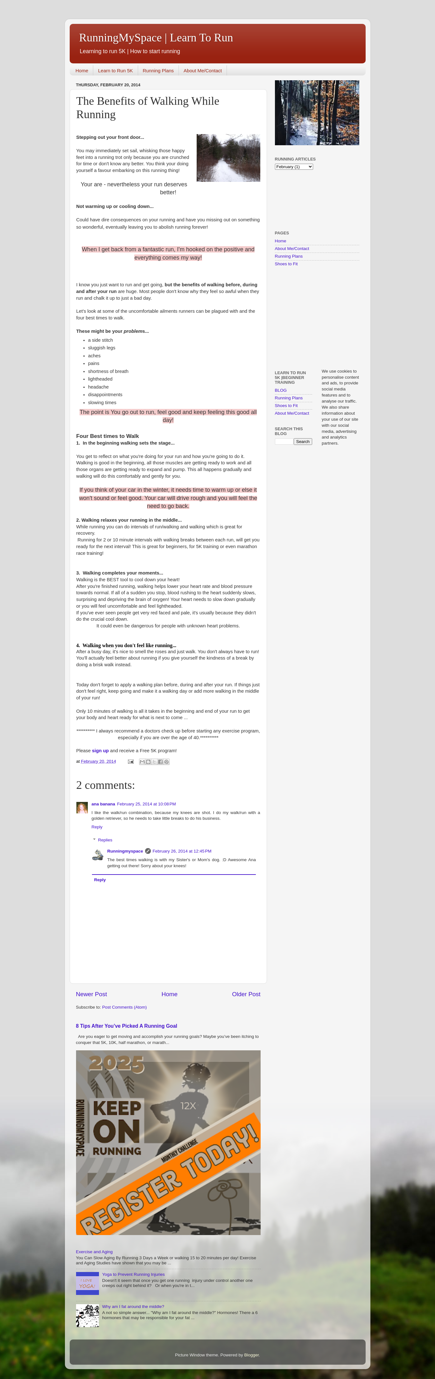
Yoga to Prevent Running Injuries (133, 1274)
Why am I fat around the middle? (133, 1306)
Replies (105, 840)
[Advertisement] (295, 199)
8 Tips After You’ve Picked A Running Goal (126, 1026)
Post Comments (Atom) (124, 1007)
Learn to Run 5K (115, 70)
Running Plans (158, 70)
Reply (97, 827)
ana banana (103, 804)
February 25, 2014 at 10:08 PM (146, 804)
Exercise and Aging (94, 1251)
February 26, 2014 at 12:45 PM (182, 851)
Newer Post (91, 994)
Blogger (251, 1355)
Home (81, 70)
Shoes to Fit (286, 263)
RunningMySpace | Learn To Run (156, 37)
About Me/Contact (203, 70)
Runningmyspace (125, 851)
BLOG (281, 390)
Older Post (246, 994)
